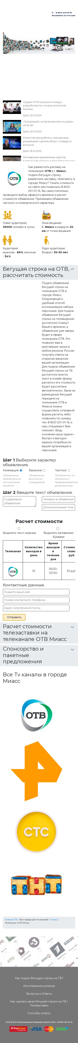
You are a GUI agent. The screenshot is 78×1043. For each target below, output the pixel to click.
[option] (39, 43)
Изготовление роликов (39, 986)
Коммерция (11, 470)
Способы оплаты (39, 1013)
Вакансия (35, 470)
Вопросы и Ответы (39, 993)
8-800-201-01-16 (63, 13)
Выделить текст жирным (19, 533)
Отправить (14, 617)
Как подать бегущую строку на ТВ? (39, 978)
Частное (60, 470)
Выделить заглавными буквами (58, 535)
